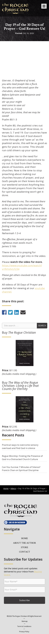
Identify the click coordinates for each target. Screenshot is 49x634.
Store (24, 547)
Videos (13, 488)
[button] (44, 6)
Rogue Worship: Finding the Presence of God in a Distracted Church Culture (22, 457)
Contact (24, 551)
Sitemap (25, 621)
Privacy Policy (24, 631)
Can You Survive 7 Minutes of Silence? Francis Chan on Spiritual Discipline (21, 469)
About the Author (24, 542)
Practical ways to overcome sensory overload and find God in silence (20, 446)
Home (5, 488)
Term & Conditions (24, 626)
